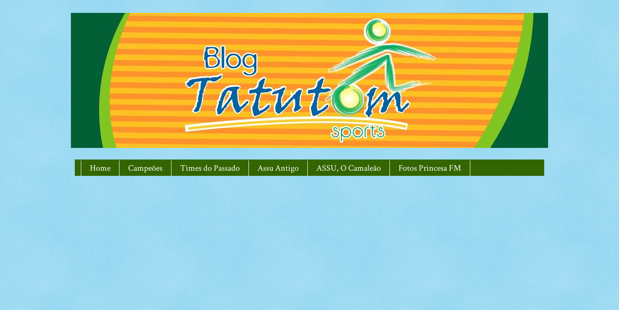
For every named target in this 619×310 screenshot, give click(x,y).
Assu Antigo (278, 168)
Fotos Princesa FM (429, 168)
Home (100, 168)
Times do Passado (210, 168)
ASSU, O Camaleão (348, 168)
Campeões (145, 168)
